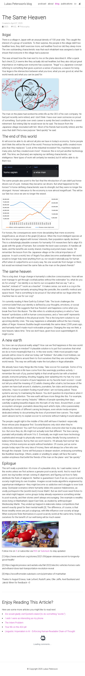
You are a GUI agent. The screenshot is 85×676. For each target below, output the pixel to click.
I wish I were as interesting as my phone (24, 618)
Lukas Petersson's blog (18, 3)
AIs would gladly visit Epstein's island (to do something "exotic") (35, 614)
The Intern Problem (14, 622)
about (50, 3)
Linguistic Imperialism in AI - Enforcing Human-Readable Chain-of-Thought (40, 631)
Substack (45, 551)
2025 (5, 27)
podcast (42, 3)
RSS (35, 551)
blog (57, 3)
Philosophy (24, 27)
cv (75, 3)
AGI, (14, 27)
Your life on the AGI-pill (15, 627)
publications (66, 3)
